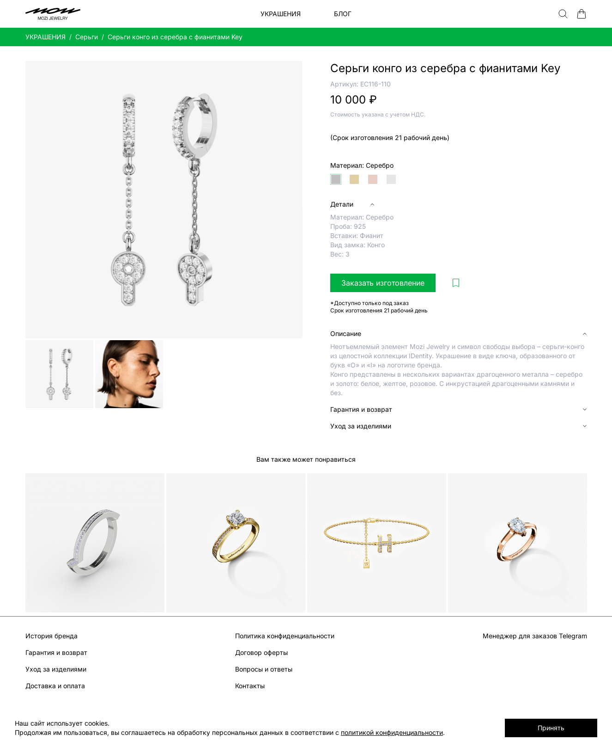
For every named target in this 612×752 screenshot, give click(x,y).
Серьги (86, 37)
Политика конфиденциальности (284, 636)
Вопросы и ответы (263, 669)
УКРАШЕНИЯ (45, 37)
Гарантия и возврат (56, 652)
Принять (551, 728)
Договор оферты (261, 652)
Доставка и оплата (55, 686)
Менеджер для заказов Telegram (535, 636)
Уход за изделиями (55, 669)
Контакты (250, 686)
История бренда (51, 636)
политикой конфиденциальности (392, 732)
